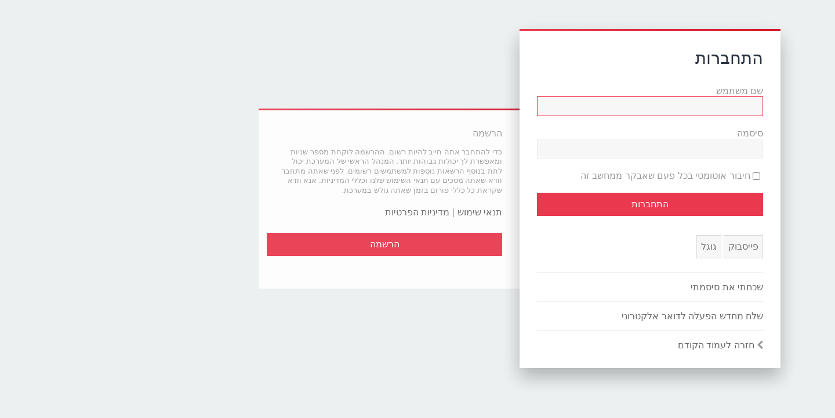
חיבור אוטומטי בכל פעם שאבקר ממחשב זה (568, 176)
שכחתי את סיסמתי (625, 287)
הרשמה (282, 244)
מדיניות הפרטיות (315, 212)
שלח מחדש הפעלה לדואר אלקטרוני (590, 316)
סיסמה (648, 133)
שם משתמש (637, 91)
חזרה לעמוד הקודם (614, 345)
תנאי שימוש (377, 212)
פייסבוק (641, 246)
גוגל (607, 246)
